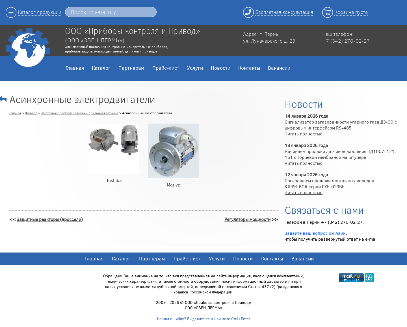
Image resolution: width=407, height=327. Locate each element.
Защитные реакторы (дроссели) (50, 219)
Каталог (101, 67)
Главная (75, 67)
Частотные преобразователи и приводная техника (79, 113)
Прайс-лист (165, 67)
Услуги (195, 67)
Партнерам (131, 67)
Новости (220, 67)
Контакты (249, 67)
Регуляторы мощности (247, 219)
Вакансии (279, 67)
